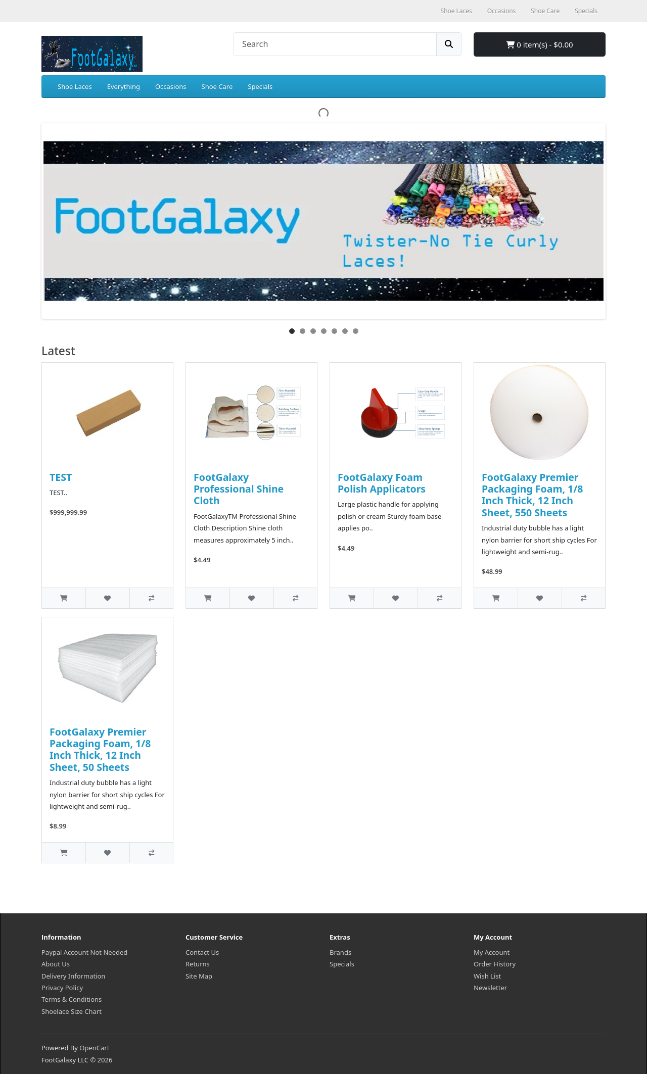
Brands (340, 952)
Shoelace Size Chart (71, 1011)
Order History (495, 963)
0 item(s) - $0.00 (539, 44)
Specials (260, 86)
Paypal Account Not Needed (84, 952)
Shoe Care (217, 86)
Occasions (171, 86)
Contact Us (202, 952)
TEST (61, 477)
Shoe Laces (75, 86)
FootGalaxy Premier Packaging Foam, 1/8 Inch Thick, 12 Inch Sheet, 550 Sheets (532, 494)
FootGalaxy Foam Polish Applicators (382, 483)
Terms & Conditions (71, 999)
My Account (492, 952)
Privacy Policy (62, 987)
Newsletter (490, 987)
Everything (123, 86)
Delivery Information (73, 976)
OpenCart (94, 1047)
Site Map (199, 976)
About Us (55, 963)
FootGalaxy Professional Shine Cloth (239, 489)
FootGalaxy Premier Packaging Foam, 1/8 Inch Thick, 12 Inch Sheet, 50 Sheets (100, 749)
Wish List (487, 976)
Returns (198, 963)
